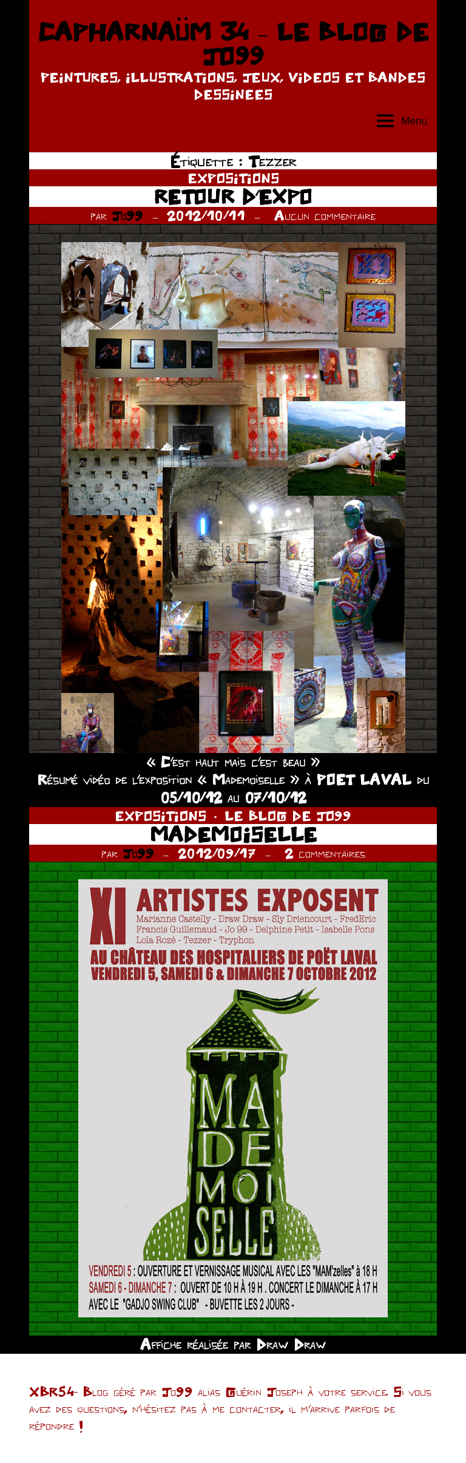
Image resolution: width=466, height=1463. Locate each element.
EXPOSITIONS (233, 177)
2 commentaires (325, 853)
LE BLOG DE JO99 (288, 815)
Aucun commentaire (325, 215)
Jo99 (127, 215)
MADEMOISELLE (233, 834)
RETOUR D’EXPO (233, 196)
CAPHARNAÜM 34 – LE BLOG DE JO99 (233, 44)
